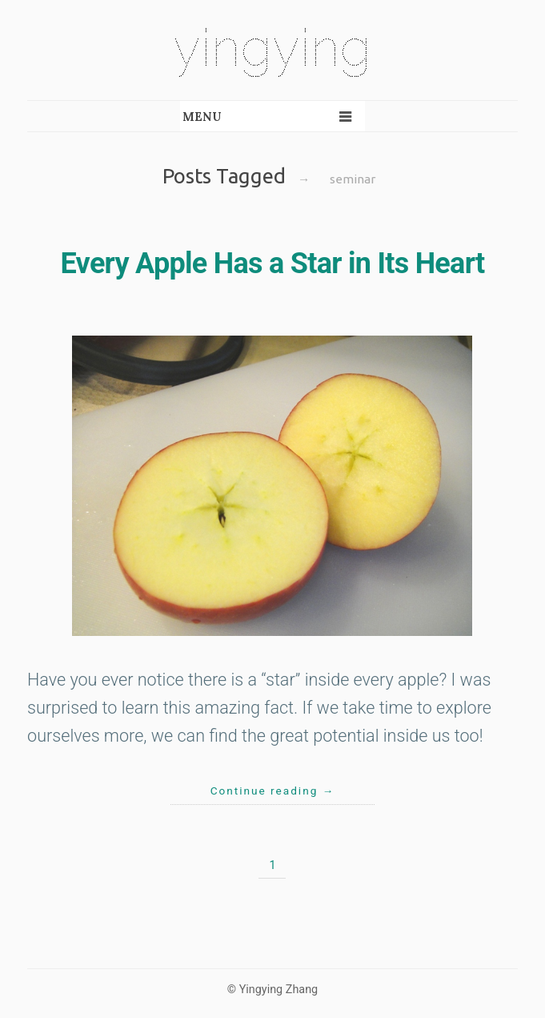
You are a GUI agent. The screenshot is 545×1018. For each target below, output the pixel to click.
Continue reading (272, 790)
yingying (272, 47)
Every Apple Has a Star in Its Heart (273, 263)
